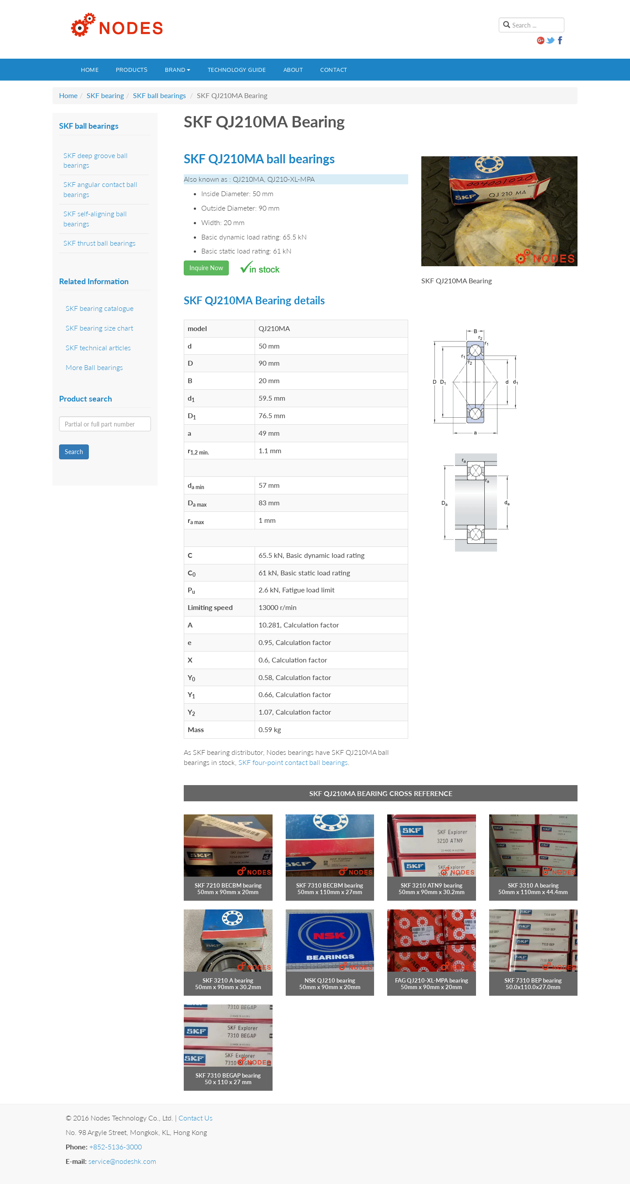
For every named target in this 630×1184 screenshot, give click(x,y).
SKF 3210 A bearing (228, 980)
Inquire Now (206, 267)
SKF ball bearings (159, 95)
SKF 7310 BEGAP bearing (228, 1075)
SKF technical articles (98, 347)
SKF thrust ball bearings (99, 243)
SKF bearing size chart (99, 328)
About (293, 69)
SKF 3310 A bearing (533, 885)
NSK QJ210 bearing (329, 980)
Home (89, 69)
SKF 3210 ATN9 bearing (431, 885)
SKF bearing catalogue (99, 308)
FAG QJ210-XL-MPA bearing (431, 980)
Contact (333, 69)
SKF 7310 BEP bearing (533, 980)
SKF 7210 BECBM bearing (228, 885)
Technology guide (237, 69)
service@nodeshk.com (122, 1161)
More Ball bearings (94, 367)
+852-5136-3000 (115, 1146)
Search (74, 451)
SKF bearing (105, 95)
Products (131, 69)
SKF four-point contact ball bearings (293, 762)
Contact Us (195, 1118)
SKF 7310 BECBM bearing (329, 885)
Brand (177, 69)
